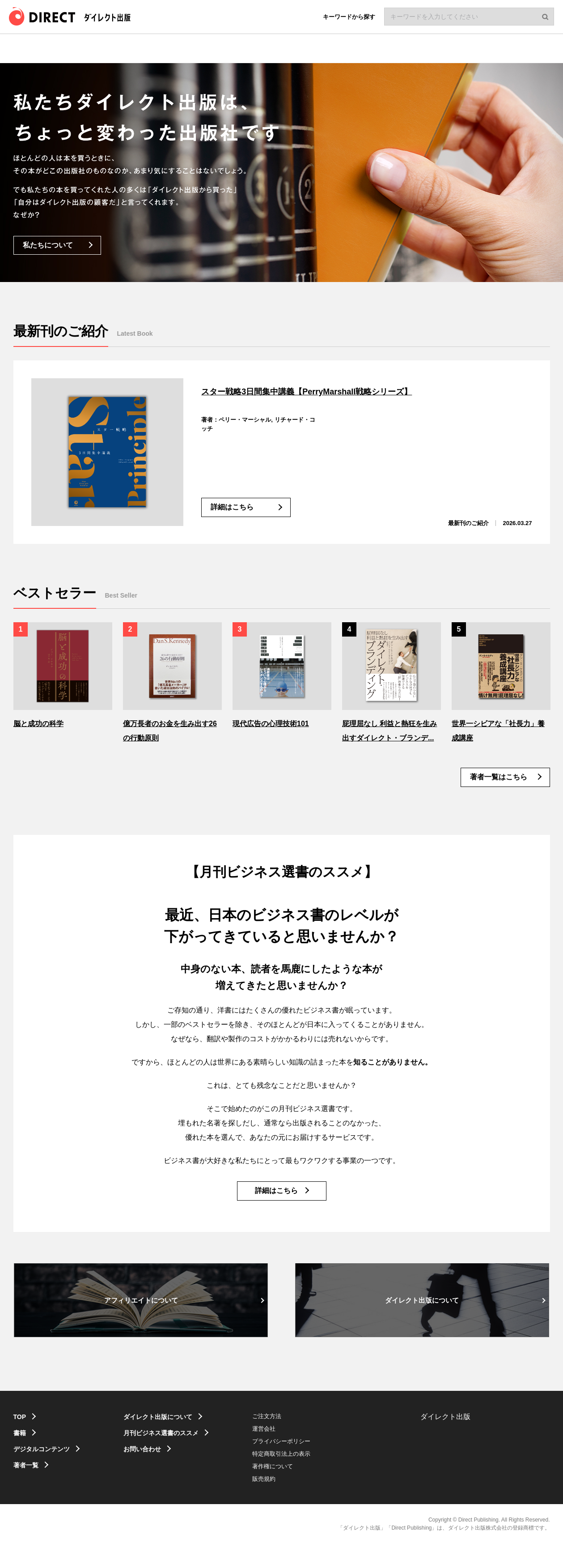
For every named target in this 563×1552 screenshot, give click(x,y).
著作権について (291, 1474)
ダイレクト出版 (445, 1425)
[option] (62, 674)
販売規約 (282, 1487)
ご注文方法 (285, 1424)
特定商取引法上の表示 (300, 1462)
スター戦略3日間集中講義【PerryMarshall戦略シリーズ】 (342, 391)
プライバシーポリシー (300, 1449)
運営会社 (282, 1437)
